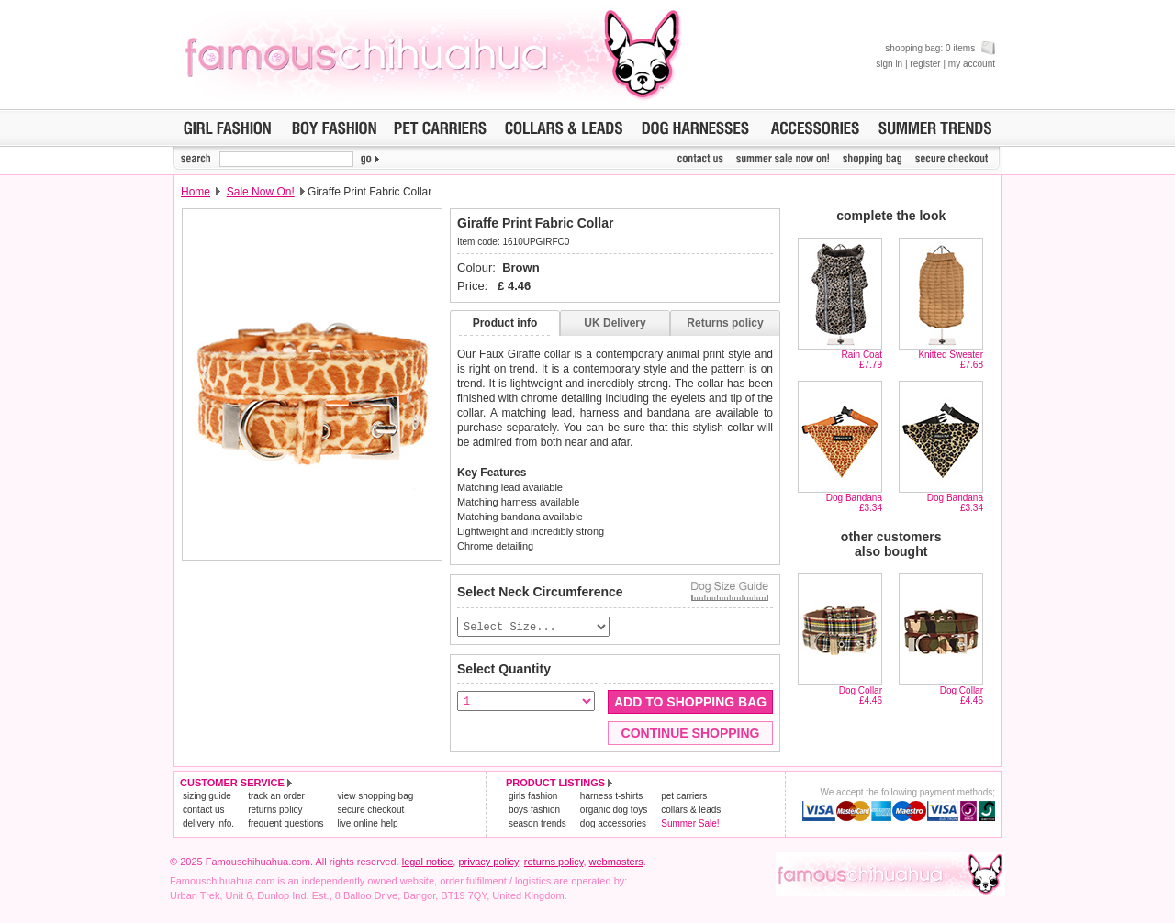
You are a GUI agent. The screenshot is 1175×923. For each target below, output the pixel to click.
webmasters (616, 862)
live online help (367, 824)
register (925, 64)
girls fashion (533, 797)
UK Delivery (614, 323)
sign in (889, 64)
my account (971, 64)
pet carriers (684, 797)
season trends (537, 824)
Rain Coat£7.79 (862, 360)
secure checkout (370, 811)
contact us (204, 811)
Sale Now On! (261, 191)
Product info (505, 323)
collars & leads (691, 811)
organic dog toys (613, 811)
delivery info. (208, 824)
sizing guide (207, 797)
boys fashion (534, 811)
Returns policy (725, 323)
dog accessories (613, 824)
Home (195, 191)
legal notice (427, 862)
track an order (276, 797)
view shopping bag (375, 797)
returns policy (275, 811)
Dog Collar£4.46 (860, 695)
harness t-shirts (611, 797)
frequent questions (285, 824)
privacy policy (488, 862)
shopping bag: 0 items (940, 48)
